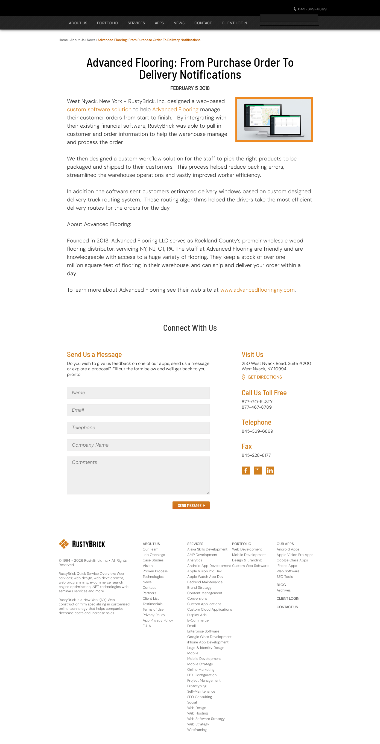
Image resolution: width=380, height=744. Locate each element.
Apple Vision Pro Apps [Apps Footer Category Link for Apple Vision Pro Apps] (295, 554)
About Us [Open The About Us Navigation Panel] (78, 22)
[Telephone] (138, 428)
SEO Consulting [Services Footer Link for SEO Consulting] (199, 697)
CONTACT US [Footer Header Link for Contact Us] (287, 607)
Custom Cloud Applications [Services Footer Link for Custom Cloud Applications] (209, 609)
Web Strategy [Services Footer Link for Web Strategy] (198, 724)
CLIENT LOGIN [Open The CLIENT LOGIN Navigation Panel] (234, 22)
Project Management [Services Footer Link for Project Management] (204, 680)
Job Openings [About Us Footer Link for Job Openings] (154, 554)
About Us (77, 40)
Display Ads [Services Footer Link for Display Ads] (196, 615)
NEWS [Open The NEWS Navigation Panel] (179, 22)
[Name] (138, 393)
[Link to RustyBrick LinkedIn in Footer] (270, 470)
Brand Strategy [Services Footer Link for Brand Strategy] (199, 587)
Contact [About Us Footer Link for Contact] (149, 587)
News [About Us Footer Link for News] (147, 582)
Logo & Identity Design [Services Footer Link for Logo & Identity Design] (205, 647)
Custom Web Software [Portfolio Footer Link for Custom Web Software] (250, 565)
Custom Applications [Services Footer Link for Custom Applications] (204, 604)
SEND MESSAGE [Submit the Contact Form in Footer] (189, 505)
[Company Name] (138, 445)
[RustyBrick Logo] (84, 7)
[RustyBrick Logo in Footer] (82, 544)
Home (63, 40)
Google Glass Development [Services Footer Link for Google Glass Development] (209, 636)
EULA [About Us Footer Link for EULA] (147, 625)
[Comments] (138, 475)
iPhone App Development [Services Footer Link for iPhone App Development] (208, 642)
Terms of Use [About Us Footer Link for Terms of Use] (153, 609)
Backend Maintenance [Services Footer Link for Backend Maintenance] (205, 582)
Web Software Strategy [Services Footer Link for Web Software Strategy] (206, 718)
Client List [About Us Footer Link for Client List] (151, 598)
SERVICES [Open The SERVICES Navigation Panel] (136, 22)
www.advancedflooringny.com (257, 289)
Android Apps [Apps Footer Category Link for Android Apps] (288, 549)
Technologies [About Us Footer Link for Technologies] (153, 576)
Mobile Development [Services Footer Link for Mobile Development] (204, 658)
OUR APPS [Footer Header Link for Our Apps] (285, 543)
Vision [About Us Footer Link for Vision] (148, 565)
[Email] (138, 410)
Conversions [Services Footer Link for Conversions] (197, 598)
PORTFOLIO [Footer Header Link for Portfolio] (241, 543)
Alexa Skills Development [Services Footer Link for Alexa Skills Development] (207, 549)
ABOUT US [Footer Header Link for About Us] (151, 543)
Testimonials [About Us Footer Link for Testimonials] (152, 604)
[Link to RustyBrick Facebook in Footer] (246, 470)
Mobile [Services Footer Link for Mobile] (192, 653)
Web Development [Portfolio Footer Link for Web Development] (247, 549)
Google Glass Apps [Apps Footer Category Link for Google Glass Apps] (292, 560)
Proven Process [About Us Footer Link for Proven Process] (155, 571)
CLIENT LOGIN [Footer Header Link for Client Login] (288, 598)
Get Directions (265, 377)
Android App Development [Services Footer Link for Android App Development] (209, 565)
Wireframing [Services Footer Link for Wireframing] (197, 729)
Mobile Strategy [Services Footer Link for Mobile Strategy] (200, 664)
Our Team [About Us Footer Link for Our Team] (150, 549)
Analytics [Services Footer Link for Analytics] (194, 560)
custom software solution (99, 109)
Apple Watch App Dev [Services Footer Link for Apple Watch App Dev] (205, 576)
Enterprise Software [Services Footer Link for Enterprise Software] (203, 631)
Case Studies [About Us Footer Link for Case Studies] (153, 560)
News (91, 40)
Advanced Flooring (175, 109)
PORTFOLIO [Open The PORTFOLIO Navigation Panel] (107, 22)
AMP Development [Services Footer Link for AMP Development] (202, 554)
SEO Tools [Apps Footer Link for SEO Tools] (285, 576)
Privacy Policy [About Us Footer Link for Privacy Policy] (154, 615)
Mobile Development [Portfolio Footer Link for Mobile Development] (249, 554)
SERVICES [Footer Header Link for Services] (195, 543)
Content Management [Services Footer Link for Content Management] (204, 593)
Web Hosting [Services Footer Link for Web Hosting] (197, 713)
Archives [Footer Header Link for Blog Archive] (284, 590)
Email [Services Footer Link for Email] (191, 625)
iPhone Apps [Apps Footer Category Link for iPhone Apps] (287, 565)
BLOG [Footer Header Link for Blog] (281, 584)
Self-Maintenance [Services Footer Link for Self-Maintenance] (201, 691)
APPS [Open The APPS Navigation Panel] (159, 22)
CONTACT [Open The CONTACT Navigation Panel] (203, 22)
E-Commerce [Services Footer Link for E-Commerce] (198, 620)
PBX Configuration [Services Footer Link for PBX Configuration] (202, 675)
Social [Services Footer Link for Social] (192, 702)
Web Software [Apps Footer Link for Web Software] (288, 571)
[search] (289, 18)
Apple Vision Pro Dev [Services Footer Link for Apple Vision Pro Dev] (204, 571)
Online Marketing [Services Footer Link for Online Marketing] (200, 669)
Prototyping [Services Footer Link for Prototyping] (196, 686)
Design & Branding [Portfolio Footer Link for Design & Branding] (247, 560)
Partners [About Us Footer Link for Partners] (149, 593)
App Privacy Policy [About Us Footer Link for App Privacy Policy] (158, 620)
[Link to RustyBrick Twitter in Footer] (258, 470)
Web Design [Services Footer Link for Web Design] (196, 707)
